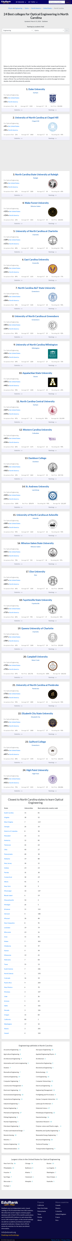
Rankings (53, 110)
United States (47, 8)
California (7, 1019)
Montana (7, 992)
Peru (56, 1220)
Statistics (18, 110)
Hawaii (6, 1033)
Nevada (6, 1010)
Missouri (7, 918)
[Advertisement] (17, 50)
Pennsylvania (8, 854)
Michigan (7, 904)
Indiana (6, 868)
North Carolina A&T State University (35, 288)
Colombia (58, 1211)
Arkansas (7, 909)
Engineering (18, 8)
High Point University (35, 770)
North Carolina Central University (35, 401)
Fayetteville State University (35, 600)
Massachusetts (9, 900)
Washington (8, 1024)
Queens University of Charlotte (35, 628)
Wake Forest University (35, 202)
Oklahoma (7, 946)
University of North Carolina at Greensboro (35, 316)
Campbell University (35, 656)
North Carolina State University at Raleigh (35, 174)
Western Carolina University (35, 429)
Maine (6, 941)
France (57, 1217)
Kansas (6, 950)
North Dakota (8, 973)
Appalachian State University (35, 373)
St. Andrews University (35, 486)
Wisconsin (7, 932)
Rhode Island (8, 895)
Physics (10, 8)
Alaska (6, 1028)
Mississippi (7, 891)
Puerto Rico (8, 983)
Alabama (7, 859)
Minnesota (7, 955)
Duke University (35, 89)
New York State (42, 1208)
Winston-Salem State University (35, 543)
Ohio (5, 849)
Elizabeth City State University (35, 713)
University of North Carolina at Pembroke (35, 685)
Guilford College (35, 741)
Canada (57, 1205)
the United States (13, 98)
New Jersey (8, 863)
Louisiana (7, 927)
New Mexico (8, 987)
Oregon (6, 1015)
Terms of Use (55, 1240)
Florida (6, 872)
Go (67, 30)
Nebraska (7, 960)
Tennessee (7, 845)
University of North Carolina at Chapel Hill (35, 117)
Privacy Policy (66, 1240)
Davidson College (35, 458)
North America (36, 8)
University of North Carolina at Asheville (35, 514)
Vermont (7, 914)
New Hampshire (9, 923)
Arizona (6, 1001)
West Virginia (8, 822)
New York (7, 886)
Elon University (35, 571)
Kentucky (7, 840)
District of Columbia (10, 831)
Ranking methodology (10, 1235)
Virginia (6, 817)
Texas (6, 964)
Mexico (57, 1208)
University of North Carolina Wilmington (36, 344)
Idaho (6, 1005)
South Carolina (9, 813)
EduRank (45, 21)
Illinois (6, 881)
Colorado (7, 978)
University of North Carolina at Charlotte (35, 231)
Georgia (6, 826)
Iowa (5, 937)
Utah (5, 996)
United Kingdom (60, 1214)
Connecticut (8, 877)
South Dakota (8, 969)
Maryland (7, 836)
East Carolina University (35, 259)
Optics (27, 8)
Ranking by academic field (35, 26)
